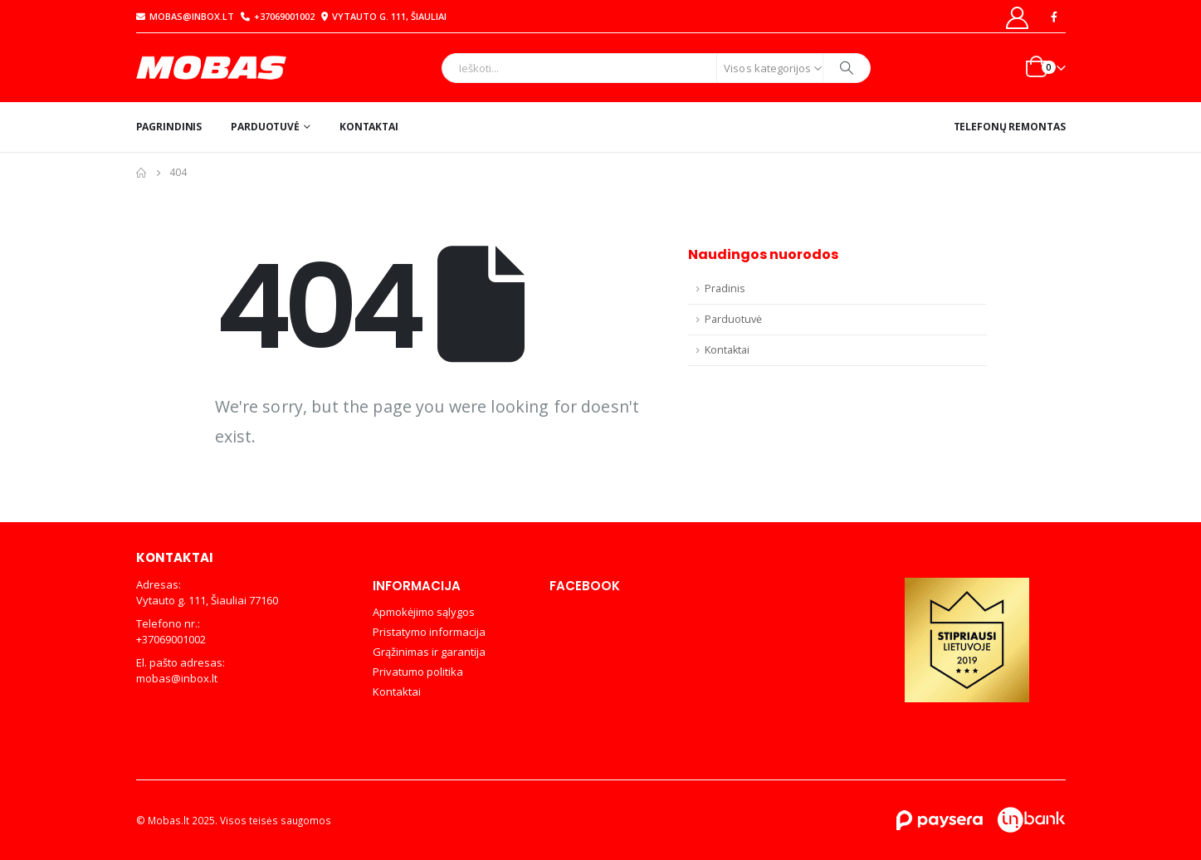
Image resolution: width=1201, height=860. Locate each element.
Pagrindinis (169, 127)
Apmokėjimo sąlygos (424, 611)
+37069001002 (278, 16)
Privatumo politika (418, 671)
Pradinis (725, 288)
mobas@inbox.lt (185, 16)
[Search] (846, 68)
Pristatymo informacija (429, 631)
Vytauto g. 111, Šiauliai (382, 16)
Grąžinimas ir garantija (429, 651)
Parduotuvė (265, 127)
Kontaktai (368, 127)
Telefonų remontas (1010, 127)
